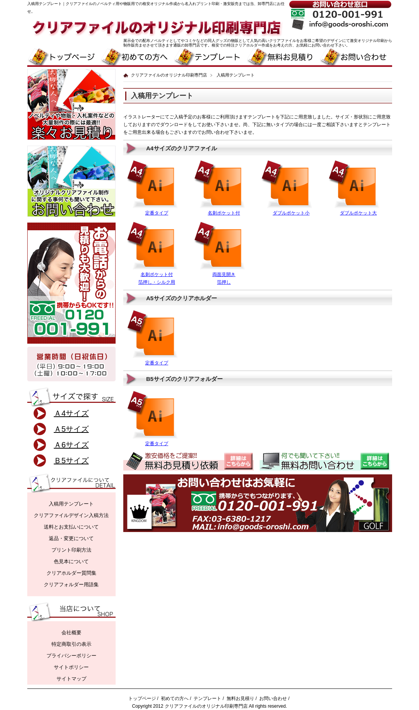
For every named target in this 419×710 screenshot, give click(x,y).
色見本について (71, 561)
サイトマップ (71, 679)
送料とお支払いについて (71, 527)
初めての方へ (175, 698)
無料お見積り (240, 698)
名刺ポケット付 (224, 213)
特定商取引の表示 (71, 644)
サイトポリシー (71, 667)
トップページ (142, 698)
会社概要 (71, 632)
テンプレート (207, 698)
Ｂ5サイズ (71, 460)
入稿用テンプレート (71, 504)
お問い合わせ (273, 698)
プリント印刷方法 (71, 550)
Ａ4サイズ (71, 413)
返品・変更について (71, 538)
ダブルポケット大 (358, 213)
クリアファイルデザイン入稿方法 (71, 515)
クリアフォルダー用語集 (71, 584)
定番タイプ (156, 213)
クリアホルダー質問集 (71, 573)
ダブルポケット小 (291, 213)
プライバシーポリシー (71, 655)
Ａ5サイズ (71, 429)
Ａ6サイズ (71, 445)
